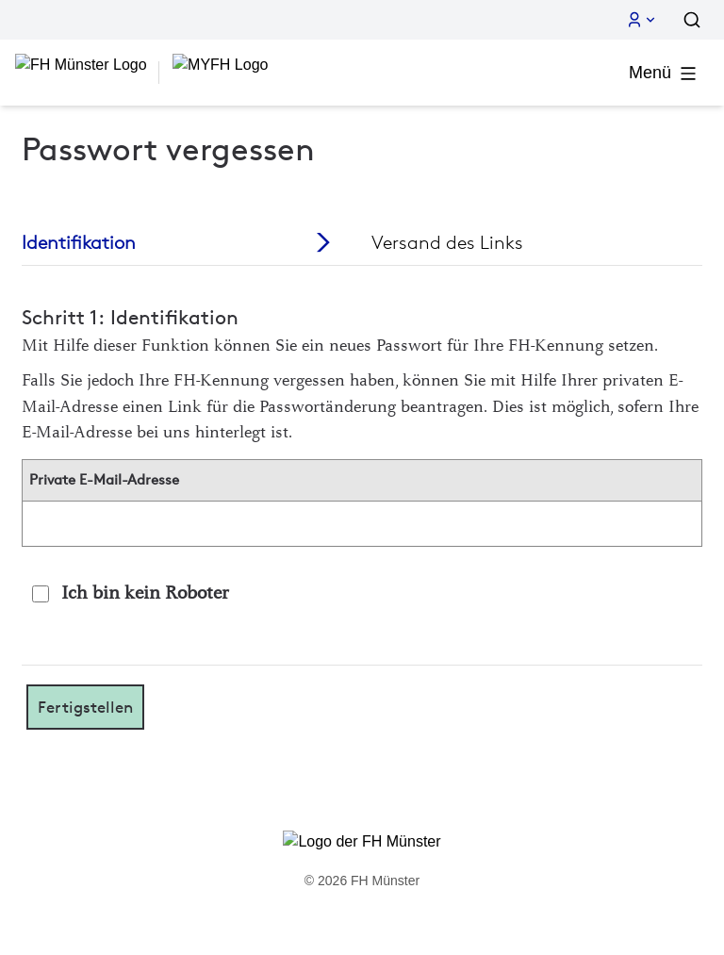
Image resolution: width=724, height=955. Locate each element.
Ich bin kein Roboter (145, 594)
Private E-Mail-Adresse (104, 479)
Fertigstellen (85, 706)
